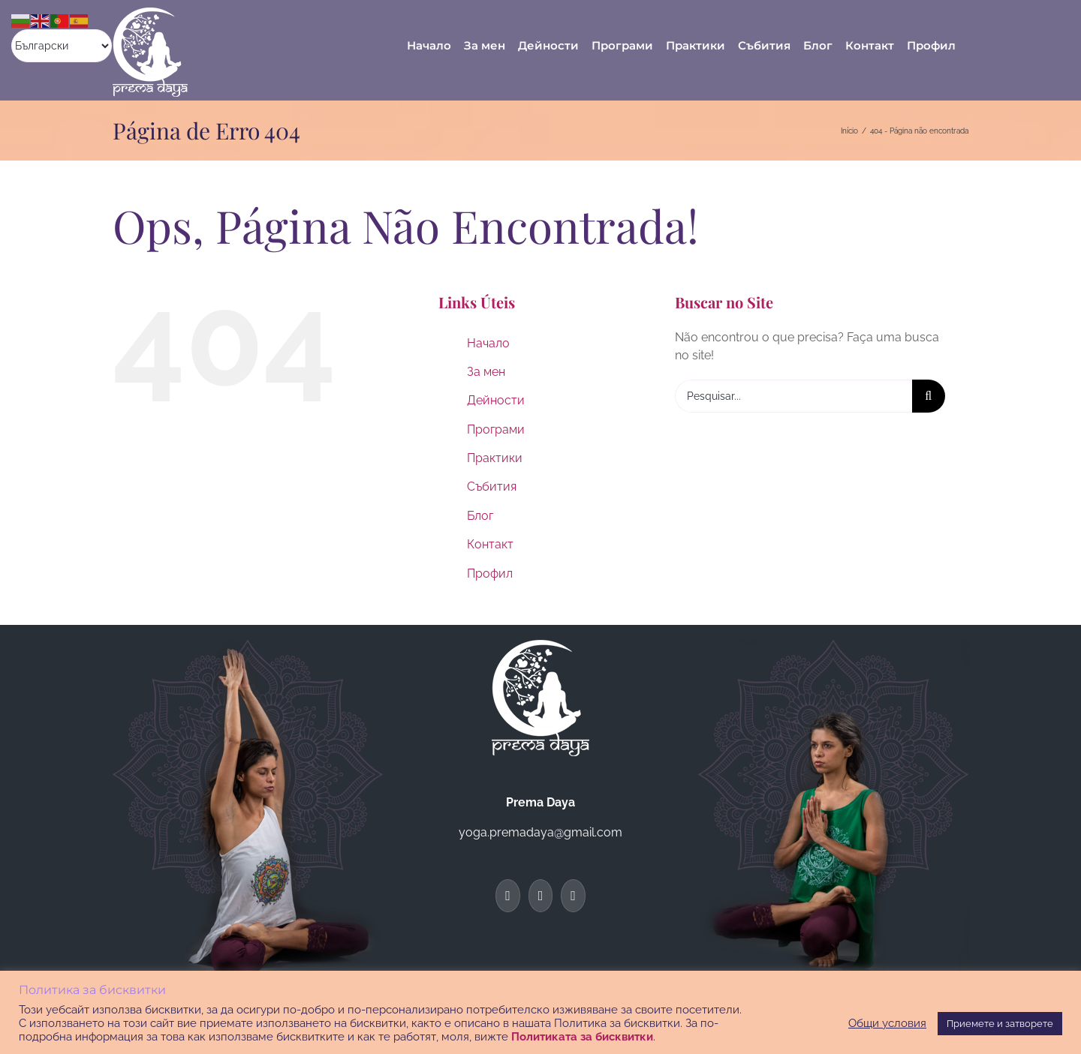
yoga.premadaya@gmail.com (540, 832)
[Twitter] (540, 895)
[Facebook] (507, 895)
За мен (486, 372)
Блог (480, 516)
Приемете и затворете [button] (1000, 1023)
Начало (488, 343)
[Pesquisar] (928, 396)
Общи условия (887, 1022)
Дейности (496, 400)
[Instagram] (573, 895)
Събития (491, 486)
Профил (490, 573)
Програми (496, 429)
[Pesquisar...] (793, 396)
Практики (494, 458)
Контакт (490, 544)
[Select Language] (61, 45)
